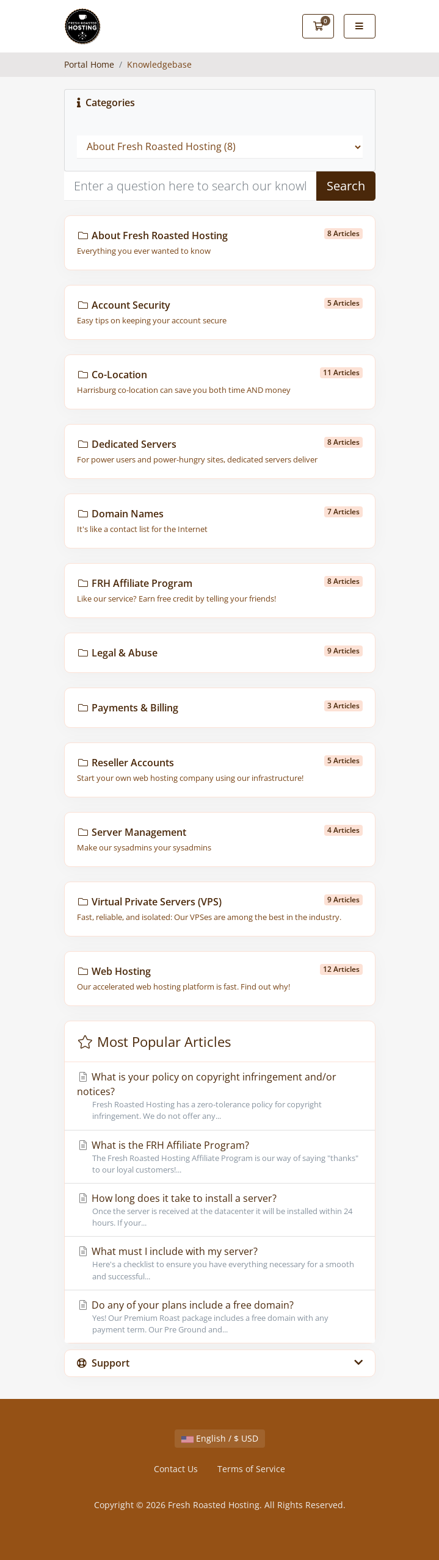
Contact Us (176, 1469)
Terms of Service (251, 1469)
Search (346, 186)
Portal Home (89, 64)
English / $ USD (219, 1438)
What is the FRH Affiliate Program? (220, 1157)
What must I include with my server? (220, 1263)
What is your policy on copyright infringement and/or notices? (220, 1096)
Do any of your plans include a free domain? (220, 1316)
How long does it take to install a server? (220, 1210)
